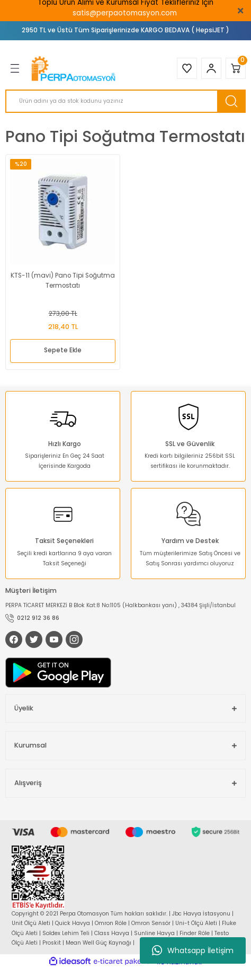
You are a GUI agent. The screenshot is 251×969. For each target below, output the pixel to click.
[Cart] (236, 68)
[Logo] (74, 68)
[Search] (125, 101)
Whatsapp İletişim (193, 950)
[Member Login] (211, 68)
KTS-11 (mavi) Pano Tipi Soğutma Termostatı (63, 280)
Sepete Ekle (63, 350)
